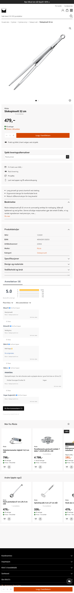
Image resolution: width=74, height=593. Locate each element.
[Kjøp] (9, 467)
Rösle (6, 108)
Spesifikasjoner (11, 258)
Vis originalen (9, 353)
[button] (70, 101)
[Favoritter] (4, 467)
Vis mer (7, 216)
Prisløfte (11, 176)
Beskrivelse (9, 201)
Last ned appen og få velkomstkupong (22, 180)
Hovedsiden (5, 22)
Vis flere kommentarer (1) (13, 408)
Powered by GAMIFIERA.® (11, 414)
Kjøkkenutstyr (22, 22)
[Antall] (10, 135)
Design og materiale (13, 264)
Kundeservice (68, 6)
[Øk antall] (14, 135)
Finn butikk (58, 6)
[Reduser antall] (6, 135)
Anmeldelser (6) (13, 281)
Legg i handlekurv (43, 135)
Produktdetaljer (11, 229)
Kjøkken (13, 22)
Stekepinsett (33, 22)
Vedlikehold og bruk (13, 269)
